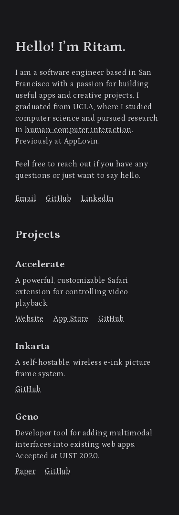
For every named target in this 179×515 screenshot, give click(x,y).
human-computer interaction (78, 129)
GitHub (58, 198)
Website (29, 318)
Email (25, 198)
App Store (71, 318)
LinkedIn (97, 198)
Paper (25, 471)
